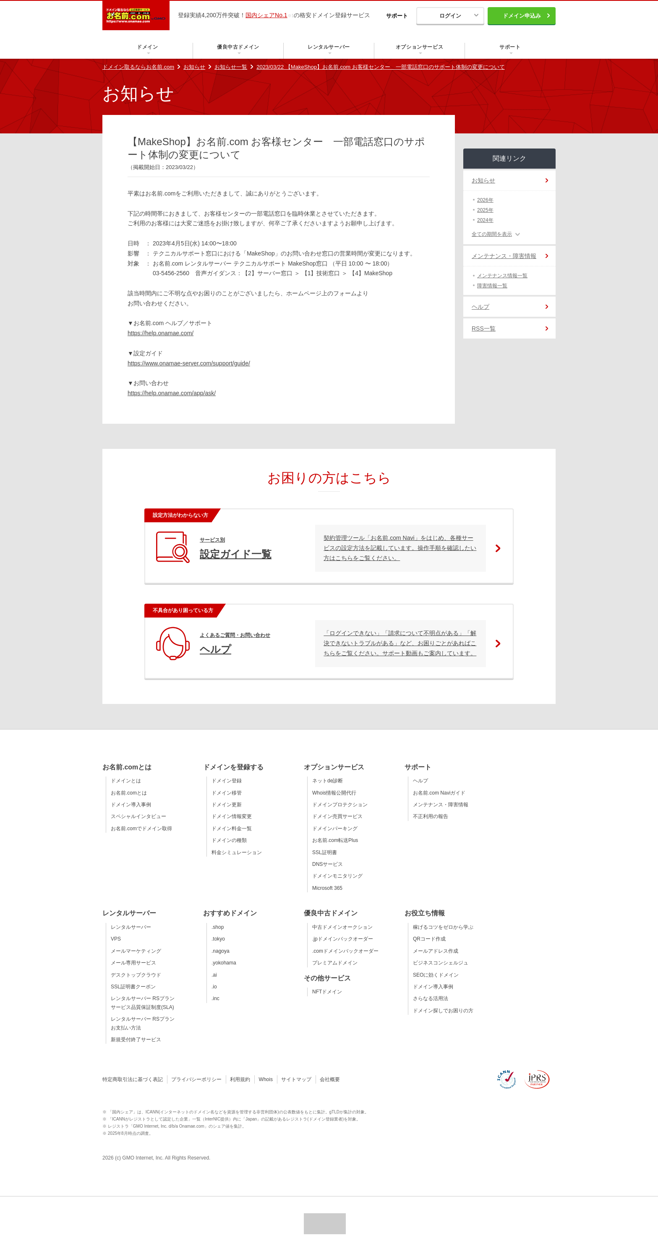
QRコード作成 (429, 939)
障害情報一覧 (492, 286)
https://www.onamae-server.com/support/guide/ (189, 363)
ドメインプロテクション (340, 805)
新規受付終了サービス (136, 1039)
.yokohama (224, 963)
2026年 (485, 200)
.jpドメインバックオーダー (342, 939)
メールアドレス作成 (435, 951)
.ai (214, 975)
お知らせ (194, 67)
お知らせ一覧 (230, 67)
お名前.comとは (129, 793)
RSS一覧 (484, 328)
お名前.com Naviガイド (439, 793)
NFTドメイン (327, 992)
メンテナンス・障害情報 (504, 256)
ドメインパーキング (335, 828)
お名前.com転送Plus (335, 840)
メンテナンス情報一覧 (502, 276)
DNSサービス (327, 864)
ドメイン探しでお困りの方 (443, 1011)
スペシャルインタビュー (138, 816)
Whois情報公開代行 (334, 793)
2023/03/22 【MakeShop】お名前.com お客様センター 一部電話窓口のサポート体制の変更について (380, 67)
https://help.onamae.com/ (160, 333)
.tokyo (218, 939)
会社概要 (330, 1079)
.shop (218, 927)
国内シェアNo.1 (266, 15)
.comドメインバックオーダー (345, 951)
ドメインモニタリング (337, 876)
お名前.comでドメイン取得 (141, 828)
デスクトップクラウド (136, 975)
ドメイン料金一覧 (232, 828)
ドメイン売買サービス (337, 816)
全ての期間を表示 (492, 234)
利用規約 (240, 1079)
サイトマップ (296, 1079)
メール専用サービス (133, 963)
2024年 (485, 220)
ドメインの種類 (229, 840)
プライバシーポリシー (196, 1079)
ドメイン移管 (227, 793)
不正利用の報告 (430, 816)
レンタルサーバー (131, 927)
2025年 (485, 210)
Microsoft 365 (327, 888)
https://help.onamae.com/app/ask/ (172, 393)
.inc (215, 998)
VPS (116, 939)
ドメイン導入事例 (131, 805)
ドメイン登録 (227, 781)
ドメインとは (126, 781)
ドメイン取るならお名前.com (138, 67)
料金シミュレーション (237, 852)
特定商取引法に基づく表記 (132, 1079)
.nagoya (221, 951)
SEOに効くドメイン (436, 975)
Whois (266, 1079)
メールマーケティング (136, 951)
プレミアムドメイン (335, 963)
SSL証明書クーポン (133, 987)
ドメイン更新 (227, 805)
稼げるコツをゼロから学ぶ (443, 927)
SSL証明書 (324, 852)
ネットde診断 (327, 781)
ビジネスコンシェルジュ (440, 963)
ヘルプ (480, 306)
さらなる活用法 (430, 998)
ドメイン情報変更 (232, 816)
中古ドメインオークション (342, 927)
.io (214, 987)
